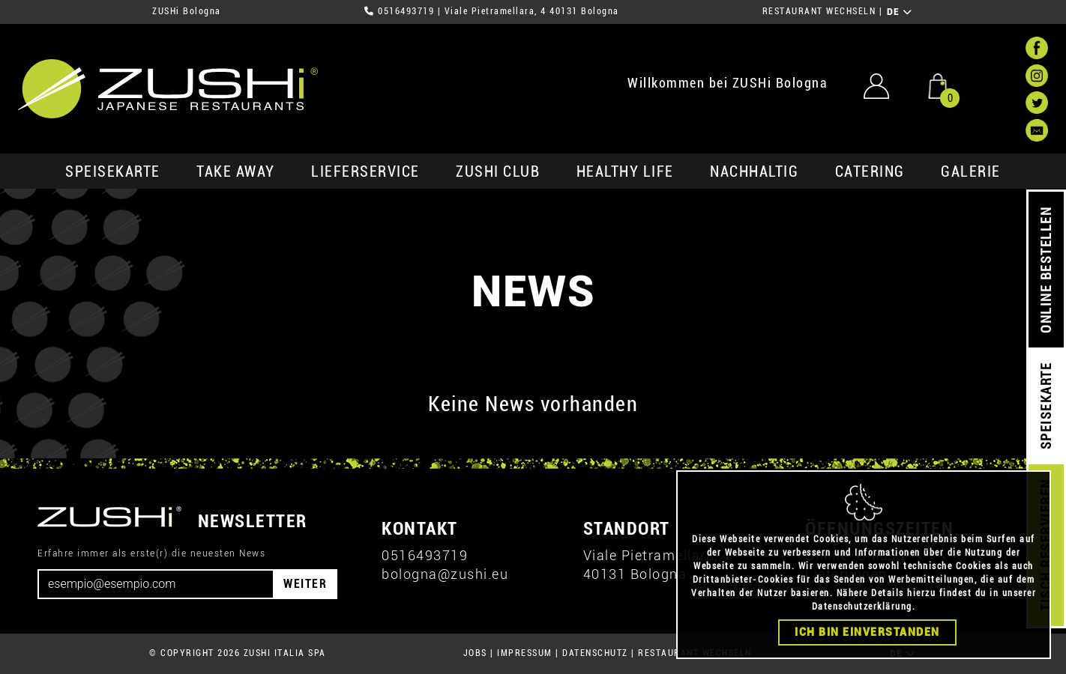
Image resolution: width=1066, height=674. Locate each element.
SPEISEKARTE (112, 171)
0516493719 (406, 11)
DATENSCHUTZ (595, 653)
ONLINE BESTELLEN (1046, 270)
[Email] (155, 584)
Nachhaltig (754, 171)
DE (900, 12)
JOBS (475, 653)
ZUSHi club (498, 171)
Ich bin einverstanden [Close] (867, 644)
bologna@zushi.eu (445, 574)
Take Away (235, 171)
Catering (870, 171)
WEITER (305, 584)
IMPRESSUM (524, 653)
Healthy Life (625, 171)
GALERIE (971, 171)
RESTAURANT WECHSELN (819, 11)
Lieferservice (365, 171)
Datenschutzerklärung (862, 618)
